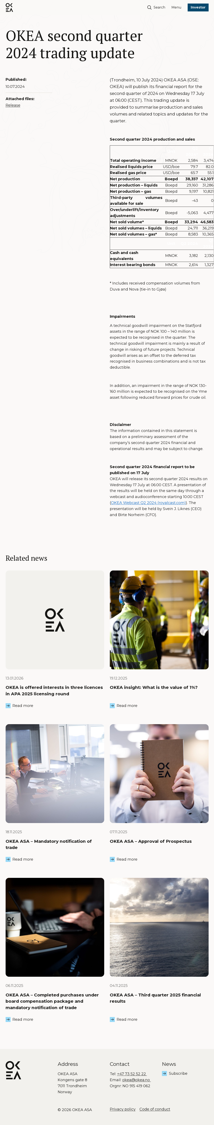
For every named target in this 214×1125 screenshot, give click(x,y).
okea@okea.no (136, 1080)
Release (13, 105)
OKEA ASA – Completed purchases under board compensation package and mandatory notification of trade (52, 1001)
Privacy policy (123, 1109)
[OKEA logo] (9, 7)
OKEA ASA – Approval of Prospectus (151, 841)
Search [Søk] (156, 7)
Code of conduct (154, 1109)
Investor (198, 7)
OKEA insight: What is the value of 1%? (154, 687)
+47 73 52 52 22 (132, 1074)
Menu (176, 7)
